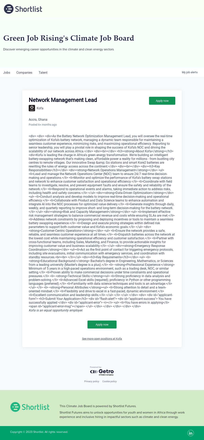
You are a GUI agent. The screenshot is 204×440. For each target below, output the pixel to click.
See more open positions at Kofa (102, 338)
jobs (6, 72)
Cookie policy (109, 381)
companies (24, 72)
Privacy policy (91, 381)
